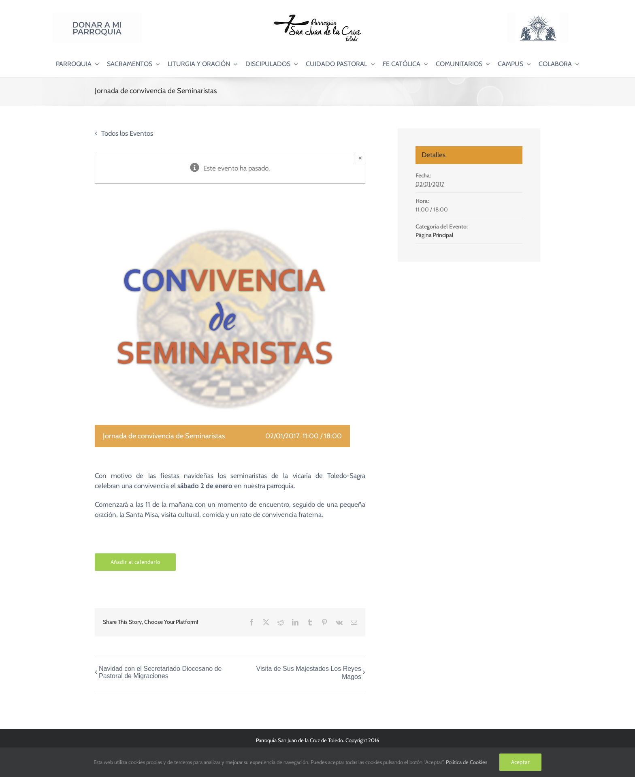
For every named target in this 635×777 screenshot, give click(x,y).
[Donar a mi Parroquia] (97, 16)
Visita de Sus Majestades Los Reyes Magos (308, 672)
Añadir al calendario (135, 562)
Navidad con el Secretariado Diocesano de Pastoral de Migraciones (160, 672)
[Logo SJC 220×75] (317, 16)
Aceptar (520, 762)
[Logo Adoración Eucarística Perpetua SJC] (537, 16)
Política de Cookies (466, 762)
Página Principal (434, 235)
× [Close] (360, 157)
